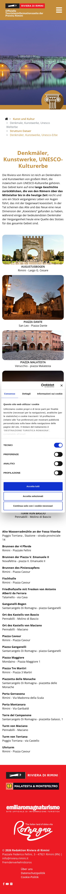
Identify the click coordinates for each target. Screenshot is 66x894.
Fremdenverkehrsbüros (17, 862)
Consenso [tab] (9, 393)
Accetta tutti (33, 486)
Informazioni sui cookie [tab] (50, 393)
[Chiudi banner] (61, 386)
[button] (59, 10)
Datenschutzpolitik (33, 873)
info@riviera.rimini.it (15, 858)
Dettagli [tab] (26, 393)
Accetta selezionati (33, 496)
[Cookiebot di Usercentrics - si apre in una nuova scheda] (41, 386)
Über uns (27, 869)
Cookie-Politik (30, 877)
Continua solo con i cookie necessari (33, 506)
